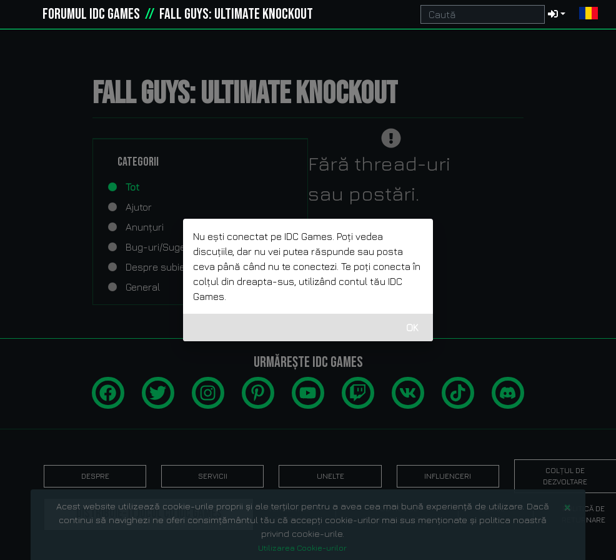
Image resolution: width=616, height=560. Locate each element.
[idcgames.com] (23, 14)
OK (412, 327)
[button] (588, 14)
